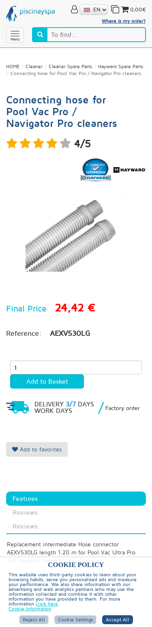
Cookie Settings (75, 619)
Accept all (117, 619)
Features (25, 498)
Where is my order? (124, 21)
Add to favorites (37, 449)
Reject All (34, 619)
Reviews (25, 512)
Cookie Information (30, 608)
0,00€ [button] (133, 9)
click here (47, 604)
